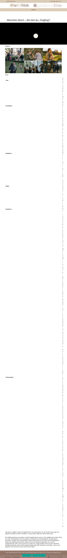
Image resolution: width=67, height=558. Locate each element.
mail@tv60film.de (10, 1)
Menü (33, 10)
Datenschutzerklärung (39, 555)
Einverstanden (27, 555)
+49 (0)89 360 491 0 (55, 1)
